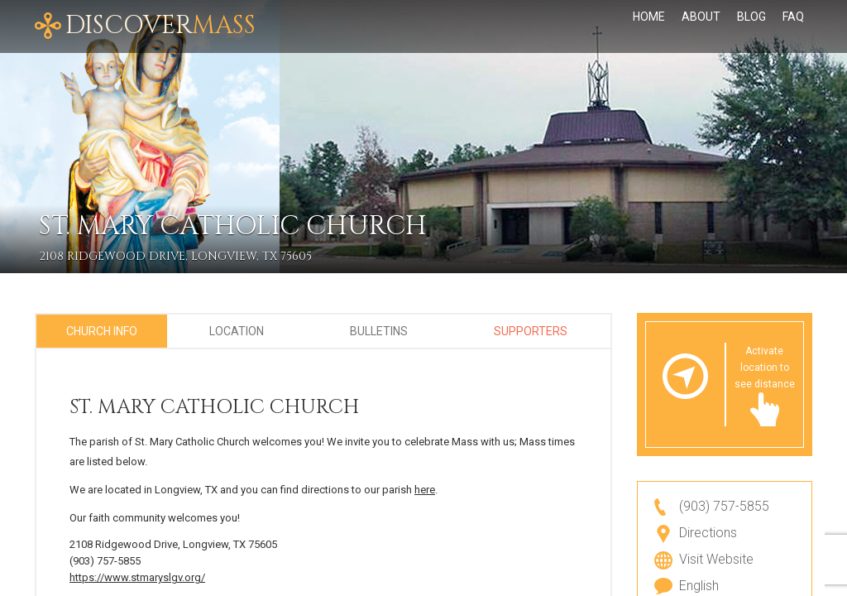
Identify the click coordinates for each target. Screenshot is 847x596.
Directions (708, 533)
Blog (751, 16)
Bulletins (379, 331)
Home (649, 16)
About (701, 16)
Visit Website (716, 559)
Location (236, 331)
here (424, 489)
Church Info (101, 331)
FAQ (793, 16)
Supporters (530, 331)
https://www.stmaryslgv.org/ (137, 577)
